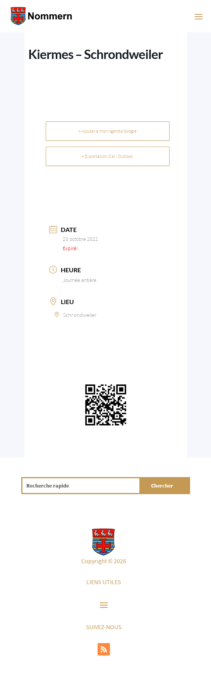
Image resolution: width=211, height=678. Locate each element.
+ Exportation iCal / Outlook (107, 156)
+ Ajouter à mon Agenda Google (108, 131)
